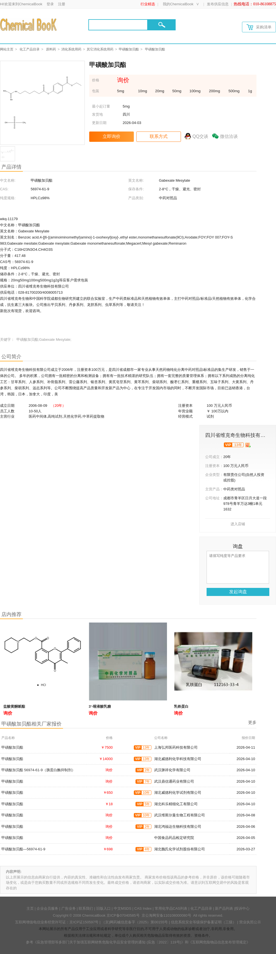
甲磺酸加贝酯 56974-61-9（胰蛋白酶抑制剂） (38, 770)
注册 (61, 4)
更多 (252, 722)
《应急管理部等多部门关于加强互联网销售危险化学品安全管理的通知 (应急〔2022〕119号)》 (109, 942)
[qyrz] (248, 445)
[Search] (118, 24)
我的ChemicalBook (178, 4)
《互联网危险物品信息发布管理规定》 (219, 942)
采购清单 (259, 27)
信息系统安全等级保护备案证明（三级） (203, 922)
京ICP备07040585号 (123, 915)
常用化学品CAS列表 (171, 908)
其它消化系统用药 (100, 49)
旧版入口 (103, 908)
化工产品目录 (30, 49)
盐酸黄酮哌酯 (14, 706)
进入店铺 (238, 524)
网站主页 (6, 49)
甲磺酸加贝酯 (129, 49)
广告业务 (68, 908)
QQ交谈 (200, 136)
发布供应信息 (218, 4)
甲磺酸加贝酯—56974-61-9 (23, 849)
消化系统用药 (71, 49)
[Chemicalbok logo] (29, 24)
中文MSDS (123, 908)
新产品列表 (224, 908)
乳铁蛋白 (181, 706)
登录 (50, 4)
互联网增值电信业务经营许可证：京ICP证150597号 (56, 922)
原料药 (51, 49)
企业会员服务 (47, 908)
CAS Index (143, 908)
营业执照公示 (250, 922)
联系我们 (86, 908)
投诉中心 (242, 908)
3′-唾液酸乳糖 (100, 706)
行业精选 (148, 4)
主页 (30, 908)
